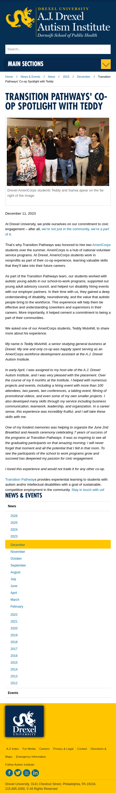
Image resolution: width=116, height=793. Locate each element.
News (51, 76)
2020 (14, 628)
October (16, 558)
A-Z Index (12, 748)
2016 (14, 656)
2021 (14, 621)
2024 (14, 529)
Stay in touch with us (87, 490)
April (14, 593)
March (15, 600)
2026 (14, 516)
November (18, 552)
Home (9, 76)
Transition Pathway (20, 479)
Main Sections (25, 63)
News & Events (31, 76)
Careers (44, 748)
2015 (14, 662)
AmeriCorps (101, 245)
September (18, 565)
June (14, 586)
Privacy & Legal (63, 748)
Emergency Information (31, 756)
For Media (29, 748)
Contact (82, 748)
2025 (14, 523)
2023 (66, 76)
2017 (14, 649)
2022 (14, 615)
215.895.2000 (15, 789)
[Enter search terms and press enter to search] (58, 49)
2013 (14, 676)
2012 (14, 683)
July (13, 579)
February (17, 606)
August (15, 572)
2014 (14, 669)
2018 (14, 642)
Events (13, 693)
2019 (14, 635)
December (83, 76)
